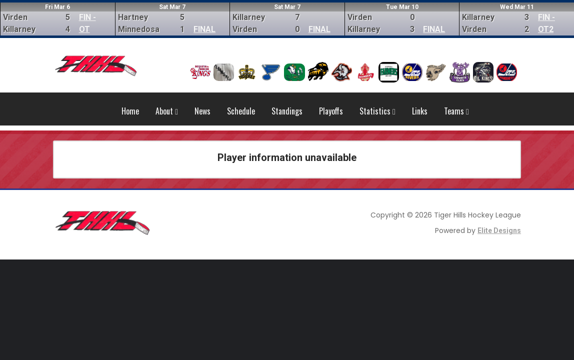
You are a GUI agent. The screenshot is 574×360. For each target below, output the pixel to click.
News (202, 111)
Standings (287, 111)
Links (420, 111)
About (167, 111)
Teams (456, 111)
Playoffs (331, 111)
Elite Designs (499, 230)
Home (130, 111)
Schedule (241, 111)
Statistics (378, 111)
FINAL (205, 29)
